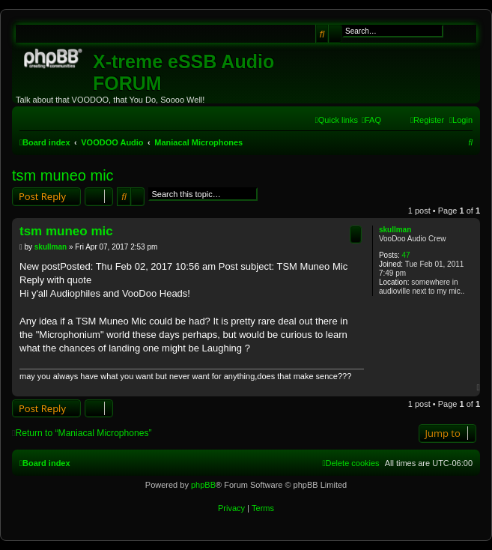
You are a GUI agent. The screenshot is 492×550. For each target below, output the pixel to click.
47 (405, 255)
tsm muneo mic (63, 175)
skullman (395, 230)
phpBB (203, 484)
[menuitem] (371, 120)
